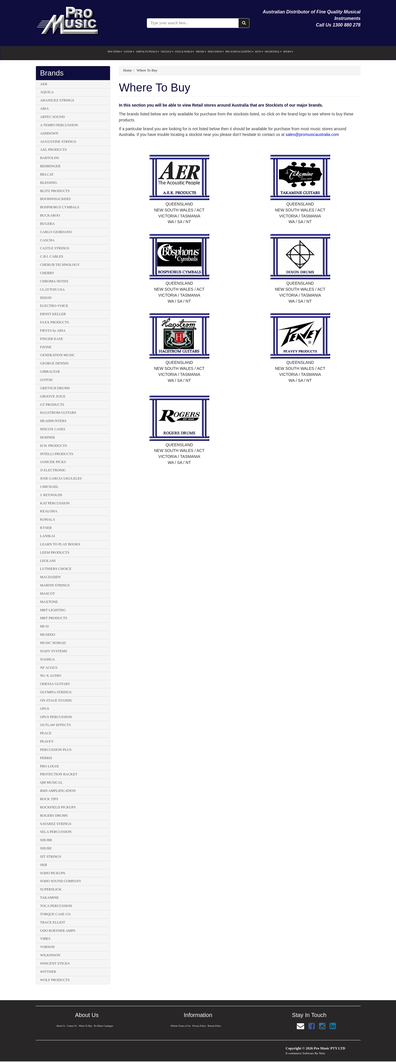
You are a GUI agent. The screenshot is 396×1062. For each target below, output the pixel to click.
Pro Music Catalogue (103, 1026)
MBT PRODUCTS (53, 618)
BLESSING (48, 183)
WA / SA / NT (179, 221)
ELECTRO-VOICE (54, 306)
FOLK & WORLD (184, 51)
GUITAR (129, 51)
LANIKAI (47, 536)
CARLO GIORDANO (56, 232)
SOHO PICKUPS (53, 873)
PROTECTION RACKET (59, 774)
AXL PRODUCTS (53, 150)
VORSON (47, 947)
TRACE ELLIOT (52, 922)
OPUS (44, 709)
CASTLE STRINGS (54, 248)
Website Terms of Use (180, 1026)
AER (43, 84)
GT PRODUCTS (52, 405)
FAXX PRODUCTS (54, 322)
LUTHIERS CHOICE (56, 569)
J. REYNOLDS (51, 495)
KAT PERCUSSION (55, 503)
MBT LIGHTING (53, 610)
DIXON (46, 298)
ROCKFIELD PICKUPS (58, 807)
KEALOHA (48, 511)
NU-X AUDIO (50, 676)
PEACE (46, 733)
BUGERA (47, 224)
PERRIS (46, 758)
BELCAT (47, 174)
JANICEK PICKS (53, 462)
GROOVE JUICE (53, 396)
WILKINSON (50, 955)
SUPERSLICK (51, 889)
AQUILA (47, 92)
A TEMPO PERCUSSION (59, 125)
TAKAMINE (49, 898)
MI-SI (44, 626)
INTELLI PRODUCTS (56, 454)
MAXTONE (49, 602)
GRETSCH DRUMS (55, 388)
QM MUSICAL (51, 782)
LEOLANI (48, 561)
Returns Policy (215, 1026)
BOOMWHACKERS (55, 199)
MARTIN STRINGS (55, 585)
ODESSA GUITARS (55, 684)
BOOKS (288, 51)
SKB (43, 865)
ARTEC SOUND (52, 117)
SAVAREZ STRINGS (56, 824)
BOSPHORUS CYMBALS (59, 207)
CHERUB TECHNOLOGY (60, 265)
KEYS (259, 51)
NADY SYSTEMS (53, 651)
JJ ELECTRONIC (53, 470)
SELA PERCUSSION (56, 832)
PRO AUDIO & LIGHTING (239, 51)
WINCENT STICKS (55, 963)
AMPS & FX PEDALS (147, 51)
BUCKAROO (50, 215)
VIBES (45, 939)
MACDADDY (50, 577)
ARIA (44, 109)
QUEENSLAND (179, 204)
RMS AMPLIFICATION (58, 791)
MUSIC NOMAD (53, 643)
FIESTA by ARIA (53, 331)
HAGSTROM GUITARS (58, 413)
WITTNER (48, 972)
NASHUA (47, 659)
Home (127, 70)
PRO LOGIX (49, 766)
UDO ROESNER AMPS (58, 931)
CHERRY (47, 273)
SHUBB (46, 840)
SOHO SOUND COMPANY (61, 881)
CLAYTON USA (52, 290)
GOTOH (46, 380)
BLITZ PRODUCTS (55, 191)
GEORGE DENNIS (54, 363)
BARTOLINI (49, 158)
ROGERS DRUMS (54, 816)
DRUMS (201, 51)
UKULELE (167, 51)
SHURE (46, 848)
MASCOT (47, 594)
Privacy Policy (199, 1026)
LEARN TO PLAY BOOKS (60, 544)
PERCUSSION (216, 51)
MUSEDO (47, 635)
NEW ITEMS (114, 51)
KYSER (46, 528)
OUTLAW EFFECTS (55, 725)
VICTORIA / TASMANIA (179, 216)
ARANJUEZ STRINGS (57, 100)
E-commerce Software (300, 1053)
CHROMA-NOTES (54, 281)
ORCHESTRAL (273, 51)
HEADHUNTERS (53, 421)
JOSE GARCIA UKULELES (61, 478)
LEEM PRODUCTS (54, 553)
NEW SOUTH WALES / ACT (179, 210)
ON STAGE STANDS (56, 700)
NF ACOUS (49, 668)
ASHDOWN (49, 133)
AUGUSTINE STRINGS (58, 142)
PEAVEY (47, 741)
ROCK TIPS (49, 799)
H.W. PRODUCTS (53, 446)
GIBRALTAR (50, 372)
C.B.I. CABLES (51, 256)
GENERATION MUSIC (57, 355)
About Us (60, 1026)
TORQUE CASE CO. (55, 914)
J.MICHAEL (49, 487)
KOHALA (47, 519)
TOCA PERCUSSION (56, 906)
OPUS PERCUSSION (56, 717)
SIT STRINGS (50, 857)
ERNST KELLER (53, 314)
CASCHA (47, 240)
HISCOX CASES (53, 429)
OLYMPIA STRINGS (56, 692)
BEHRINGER (50, 166)
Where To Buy (147, 70)
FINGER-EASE (51, 339)
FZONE (46, 347)
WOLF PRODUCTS (55, 980)
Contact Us (72, 1026)
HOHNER (47, 437)
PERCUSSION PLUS (56, 750)
